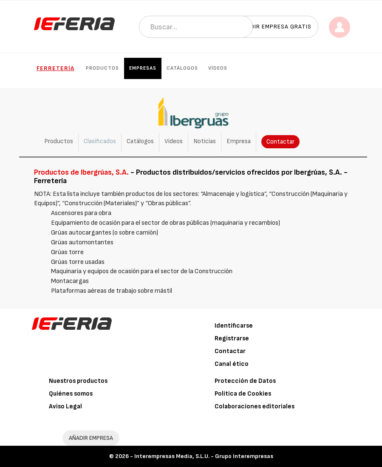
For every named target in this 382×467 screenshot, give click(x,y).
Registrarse (232, 338)
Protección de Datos (245, 381)
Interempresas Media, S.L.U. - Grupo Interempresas (203, 456)
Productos (102, 68)
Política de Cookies (243, 394)
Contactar (280, 142)
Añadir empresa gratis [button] (274, 26)
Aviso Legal (65, 406)
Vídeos (217, 68)
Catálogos (182, 68)
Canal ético (232, 364)
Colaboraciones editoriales (254, 406)
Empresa (238, 141)
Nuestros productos (78, 381)
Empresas (142, 68)
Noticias (204, 141)
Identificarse (234, 326)
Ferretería (55, 68)
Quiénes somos (71, 394)
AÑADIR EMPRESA (91, 438)
